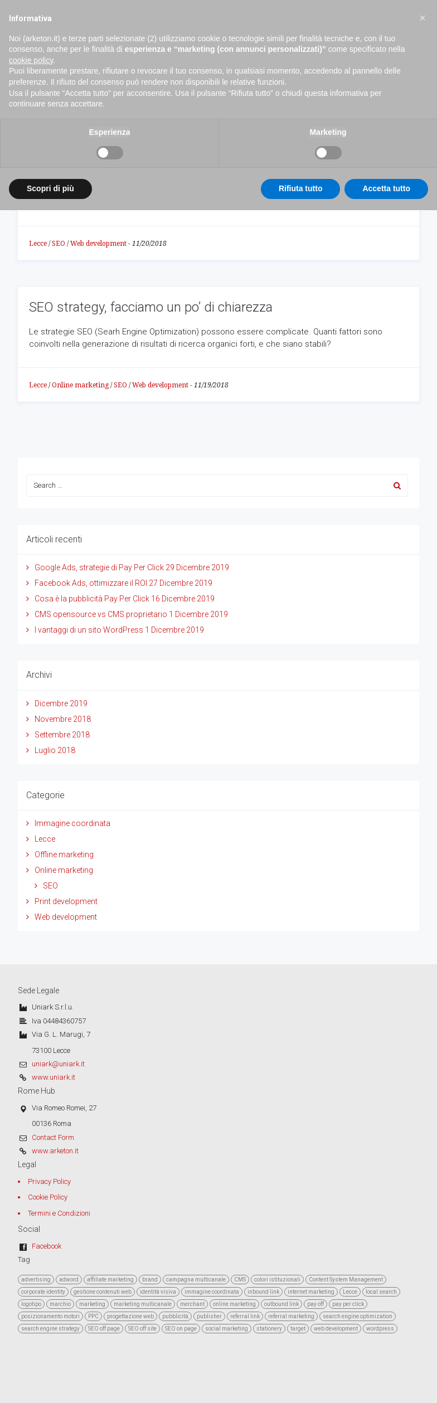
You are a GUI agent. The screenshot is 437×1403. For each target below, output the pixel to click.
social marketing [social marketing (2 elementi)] (226, 1329)
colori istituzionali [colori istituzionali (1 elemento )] (277, 1279)
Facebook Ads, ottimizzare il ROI (91, 583)
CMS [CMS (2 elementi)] (240, 1279)
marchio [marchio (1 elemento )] (60, 1304)
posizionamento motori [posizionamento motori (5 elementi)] (50, 1316)
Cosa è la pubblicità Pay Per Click (92, 598)
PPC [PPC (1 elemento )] (93, 1316)
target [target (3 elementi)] (297, 1329)
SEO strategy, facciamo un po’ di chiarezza (151, 307)
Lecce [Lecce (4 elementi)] (350, 1292)
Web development (98, 243)
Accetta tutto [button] (386, 162)
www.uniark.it (53, 1077)
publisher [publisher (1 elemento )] (209, 1316)
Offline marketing (64, 854)
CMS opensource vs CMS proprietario (101, 614)
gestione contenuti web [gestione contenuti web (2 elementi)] (103, 1292)
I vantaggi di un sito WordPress (89, 629)
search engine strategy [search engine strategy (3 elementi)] (50, 1329)
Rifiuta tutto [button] (301, 162)
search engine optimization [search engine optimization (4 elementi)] (357, 1316)
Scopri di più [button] (50, 162)
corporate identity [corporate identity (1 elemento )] (43, 1292)
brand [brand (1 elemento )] (150, 1279)
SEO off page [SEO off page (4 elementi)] (104, 1329)
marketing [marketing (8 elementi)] (92, 1304)
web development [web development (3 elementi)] (336, 1329)
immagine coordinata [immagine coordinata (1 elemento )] (211, 1292)
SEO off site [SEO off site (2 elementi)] (142, 1329)
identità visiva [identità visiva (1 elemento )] (158, 1292)
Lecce (38, 243)
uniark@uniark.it (58, 1064)
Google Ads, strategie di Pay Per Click (99, 567)
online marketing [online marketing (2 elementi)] (234, 1304)
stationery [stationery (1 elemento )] (269, 1329)
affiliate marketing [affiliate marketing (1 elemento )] (110, 1279)
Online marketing (80, 385)
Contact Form (53, 1137)
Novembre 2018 (63, 719)
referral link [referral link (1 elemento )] (245, 1316)
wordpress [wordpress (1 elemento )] (380, 1329)
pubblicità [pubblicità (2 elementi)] (175, 1316)
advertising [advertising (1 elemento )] (36, 1279)
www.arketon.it (55, 1151)
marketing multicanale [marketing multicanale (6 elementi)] (143, 1304)
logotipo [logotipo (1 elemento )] (31, 1304)
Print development (66, 901)
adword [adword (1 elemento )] (69, 1279)
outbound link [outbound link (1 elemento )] (281, 1304)
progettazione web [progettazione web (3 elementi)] (130, 1316)
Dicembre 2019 (61, 703)
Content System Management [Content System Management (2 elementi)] (346, 1279)
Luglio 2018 (55, 750)
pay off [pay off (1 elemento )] (315, 1304)
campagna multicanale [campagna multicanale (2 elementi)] (196, 1279)
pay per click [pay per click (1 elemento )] (348, 1304)
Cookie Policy (47, 1197)
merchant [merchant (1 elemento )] (192, 1304)
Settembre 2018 (62, 734)
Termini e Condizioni (59, 1213)
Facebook (46, 1246)
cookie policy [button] (31, 34)
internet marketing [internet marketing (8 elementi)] (311, 1292)
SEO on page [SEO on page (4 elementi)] (181, 1329)
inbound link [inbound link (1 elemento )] (263, 1292)
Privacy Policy (49, 1181)
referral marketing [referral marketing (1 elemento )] (291, 1316)
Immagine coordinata (72, 823)
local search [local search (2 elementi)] (381, 1292)
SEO (58, 243)
